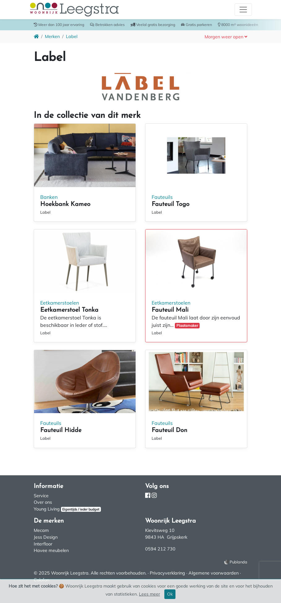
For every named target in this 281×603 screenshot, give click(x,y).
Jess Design (46, 537)
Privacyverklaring (167, 573)
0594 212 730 (160, 549)
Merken (52, 36)
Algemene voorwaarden (213, 573)
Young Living (47, 509)
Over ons (43, 502)
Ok (170, 594)
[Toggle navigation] (243, 9)
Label (71, 36)
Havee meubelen (51, 550)
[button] (226, 36)
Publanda (238, 561)
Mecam (41, 530)
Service (41, 495)
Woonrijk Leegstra (70, 573)
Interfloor (43, 544)
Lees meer (149, 594)
